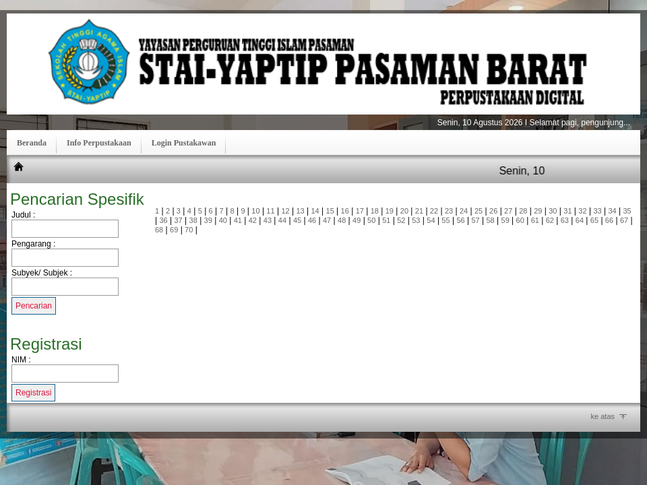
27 (508, 211)
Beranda (32, 143)
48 (342, 220)
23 (449, 211)
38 (193, 220)
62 (550, 220)
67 (624, 220)
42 (253, 220)
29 (538, 211)
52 (401, 220)
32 (582, 211)
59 (505, 220)
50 (371, 220)
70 (189, 230)
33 (597, 211)
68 (159, 230)
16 (345, 211)
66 (609, 220)
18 (375, 211)
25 (478, 211)
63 (565, 220)
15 (330, 211)
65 (594, 220)
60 (520, 220)
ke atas (603, 416)
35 (627, 211)
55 (445, 220)
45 (297, 220)
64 (580, 220)
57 (475, 220)
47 (327, 220)
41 (238, 220)
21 (419, 211)
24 (464, 211)
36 (163, 220)
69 (174, 230)
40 (223, 220)
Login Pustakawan (184, 143)
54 (431, 220)
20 (404, 211)
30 (553, 211)
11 (270, 211)
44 (282, 220)
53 (416, 220)
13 (300, 211)
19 (390, 211)
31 (567, 211)
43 (268, 220)
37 (179, 220)
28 (523, 211)
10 (255, 211)
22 (434, 211)
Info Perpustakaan (99, 143)
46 (312, 220)
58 (490, 220)
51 (386, 220)
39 (208, 220)
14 (315, 211)
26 (493, 211)
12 (285, 211)
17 (360, 211)
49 (356, 220)
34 (612, 211)
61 (535, 220)
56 (460, 220)
